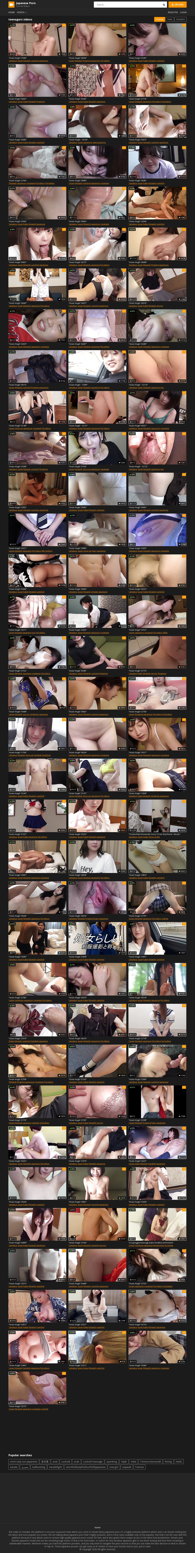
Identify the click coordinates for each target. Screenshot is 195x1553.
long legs (169, 1245)
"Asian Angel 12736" (137, 711)
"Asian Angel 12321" (77, 1324)
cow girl (114, 1467)
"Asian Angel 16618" (137, 303)
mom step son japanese (23, 1461)
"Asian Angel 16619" (77, 1038)
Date (169, 19)
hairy (94, 551)
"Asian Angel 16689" (77, 180)
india (133, 1461)
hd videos (105, 60)
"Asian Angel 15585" (77, 670)
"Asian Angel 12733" (137, 1283)
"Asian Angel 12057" (17, 1324)
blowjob (27, 60)
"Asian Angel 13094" (137, 221)
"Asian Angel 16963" (77, 221)
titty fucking (47, 551)
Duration (180, 19)
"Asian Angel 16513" (17, 384)
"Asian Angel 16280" (137, 344)
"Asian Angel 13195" (77, 1120)
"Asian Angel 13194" (77, 1242)
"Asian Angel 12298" (137, 1120)
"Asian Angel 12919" (17, 1038)
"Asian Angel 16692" (17, 98)
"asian (71, 60)
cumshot (35, 60)
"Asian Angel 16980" (77, 548)
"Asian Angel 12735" (137, 915)
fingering (87, 60)
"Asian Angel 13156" (77, 466)
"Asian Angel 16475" (77, 303)
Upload (177, 4)
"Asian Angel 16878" (77, 875)
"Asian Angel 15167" (17, 834)
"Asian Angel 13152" (17, 670)
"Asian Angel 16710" (137, 1324)
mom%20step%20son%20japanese (86, 1467)
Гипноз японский (150, 1461)
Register (173, 12)
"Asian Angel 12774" (137, 98)
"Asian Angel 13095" (17, 956)
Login (183, 12)
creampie (30, 183)
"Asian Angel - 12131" (78, 425)
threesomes (159, 1245)
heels (179, 1461)
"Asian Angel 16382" (77, 507)
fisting (168, 1461)
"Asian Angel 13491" (137, 956)
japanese (43, 60)
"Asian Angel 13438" (77, 956)
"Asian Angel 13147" (77, 793)
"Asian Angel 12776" (17, 1120)
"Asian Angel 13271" (17, 629)
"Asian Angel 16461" (17, 262)
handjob (38, 755)
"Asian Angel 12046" (137, 1365)
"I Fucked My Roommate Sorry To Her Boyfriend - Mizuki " (154, 834)
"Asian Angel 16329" (17, 344)
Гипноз (139, 1467)
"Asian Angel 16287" (77, 344)
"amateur (12, 60)
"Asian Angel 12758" (17, 1079)
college (165, 918)
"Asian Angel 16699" (17, 1242)
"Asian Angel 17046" (17, 58)
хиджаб (126, 1467)
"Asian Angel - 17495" (78, 384)
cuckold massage (93, 1461)
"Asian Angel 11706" (17, 752)
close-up (19, 428)
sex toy (159, 305)
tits (158, 836)
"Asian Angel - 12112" (138, 466)
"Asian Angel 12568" (17, 466)
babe (145, 60)
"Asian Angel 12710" (137, 670)
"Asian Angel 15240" (17, 793)
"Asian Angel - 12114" (138, 384)
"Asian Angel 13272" (17, 1406)
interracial (97, 142)
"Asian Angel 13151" (137, 629)
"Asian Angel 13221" (17, 548)
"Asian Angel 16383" (17, 139)
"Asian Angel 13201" (137, 1161)
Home (11, 12)
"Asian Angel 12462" (17, 1365)
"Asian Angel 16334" (77, 752)
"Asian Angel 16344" (17, 915)
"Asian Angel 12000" (17, 589)
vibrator (35, 1122)
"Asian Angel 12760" (17, 180)
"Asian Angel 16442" (137, 507)
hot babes (166, 101)
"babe (11, 1041)
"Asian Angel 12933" (137, 548)
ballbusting (38, 1467)
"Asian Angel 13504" (17, 1201)
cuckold (44, 1409)
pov (104, 142)
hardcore (139, 1245)
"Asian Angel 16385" (137, 180)
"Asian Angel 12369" (137, 1201)
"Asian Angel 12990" (137, 1079)
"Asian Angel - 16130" (78, 139)
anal (55, 1461)
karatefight (55, 1467)
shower (94, 591)
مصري (24, 1467)
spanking (111, 1461)
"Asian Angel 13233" (77, 834)
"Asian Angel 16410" (77, 997)
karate (14, 1467)
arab (76, 1461)
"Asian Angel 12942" (17, 221)
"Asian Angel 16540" (77, 58)
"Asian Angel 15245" (137, 58)
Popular (159, 19)
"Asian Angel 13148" (17, 425)
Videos (22, 12)
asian (20, 60)
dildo (165, 632)
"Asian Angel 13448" (17, 711)
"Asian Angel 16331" (137, 425)
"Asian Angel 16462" (77, 711)
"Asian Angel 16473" (137, 139)
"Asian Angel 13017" (137, 752)
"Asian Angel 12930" (77, 629)
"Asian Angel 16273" (77, 262)
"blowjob (12, 183)
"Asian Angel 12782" (17, 997)
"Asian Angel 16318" (137, 997)
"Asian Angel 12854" (137, 875)
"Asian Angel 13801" (77, 1201)
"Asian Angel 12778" (137, 1038)
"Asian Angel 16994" (77, 589)
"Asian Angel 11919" (77, 1161)
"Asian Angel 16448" (77, 1283)
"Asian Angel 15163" (77, 1079)
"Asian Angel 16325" (17, 1161)
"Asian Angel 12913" (17, 1283)
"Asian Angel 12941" (17, 875)
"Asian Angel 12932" (17, 507)
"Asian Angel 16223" (137, 589)
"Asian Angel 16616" (77, 915)
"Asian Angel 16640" (17, 303)
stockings (34, 714)
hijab (124, 1461)
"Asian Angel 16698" (137, 262)
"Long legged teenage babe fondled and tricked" (151, 1242)
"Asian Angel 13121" (77, 1365)
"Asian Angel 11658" (137, 793)
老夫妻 (45, 1461)
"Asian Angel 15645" (77, 98)
